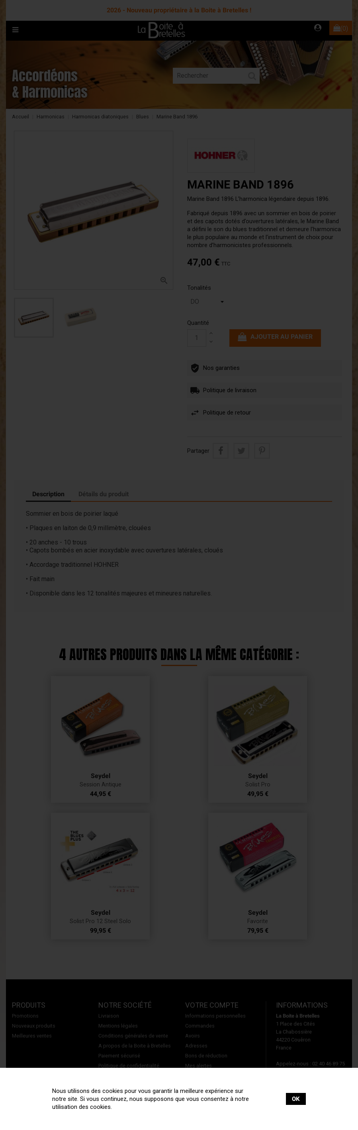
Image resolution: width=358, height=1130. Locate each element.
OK (296, 1098)
